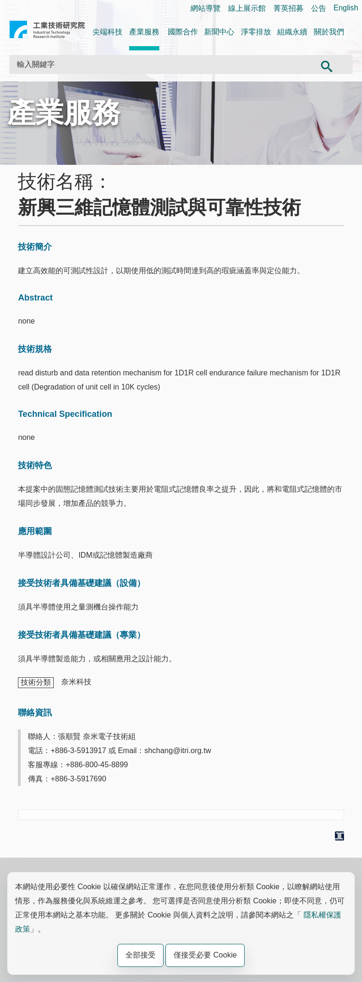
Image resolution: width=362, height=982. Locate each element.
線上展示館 (247, 8)
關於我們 (329, 32)
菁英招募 (288, 8)
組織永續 (292, 32)
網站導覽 (205, 8)
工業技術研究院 (47, 31)
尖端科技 (107, 32)
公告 (318, 8)
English (346, 8)
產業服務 (144, 32)
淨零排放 (256, 32)
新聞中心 (219, 32)
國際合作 (183, 32)
